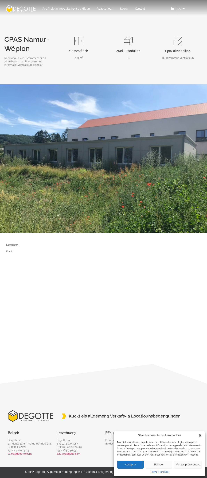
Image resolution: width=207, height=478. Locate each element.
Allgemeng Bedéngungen (63, 471)
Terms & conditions (160, 472)
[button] (200, 435)
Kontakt (140, 8)
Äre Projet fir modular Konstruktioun (66, 8)
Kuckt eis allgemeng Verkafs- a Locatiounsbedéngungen (125, 416)
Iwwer (124, 8)
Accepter (130, 464)
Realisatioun (105, 8)
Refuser (159, 464)
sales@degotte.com (20, 453)
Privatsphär (90, 471)
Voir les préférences (188, 464)
